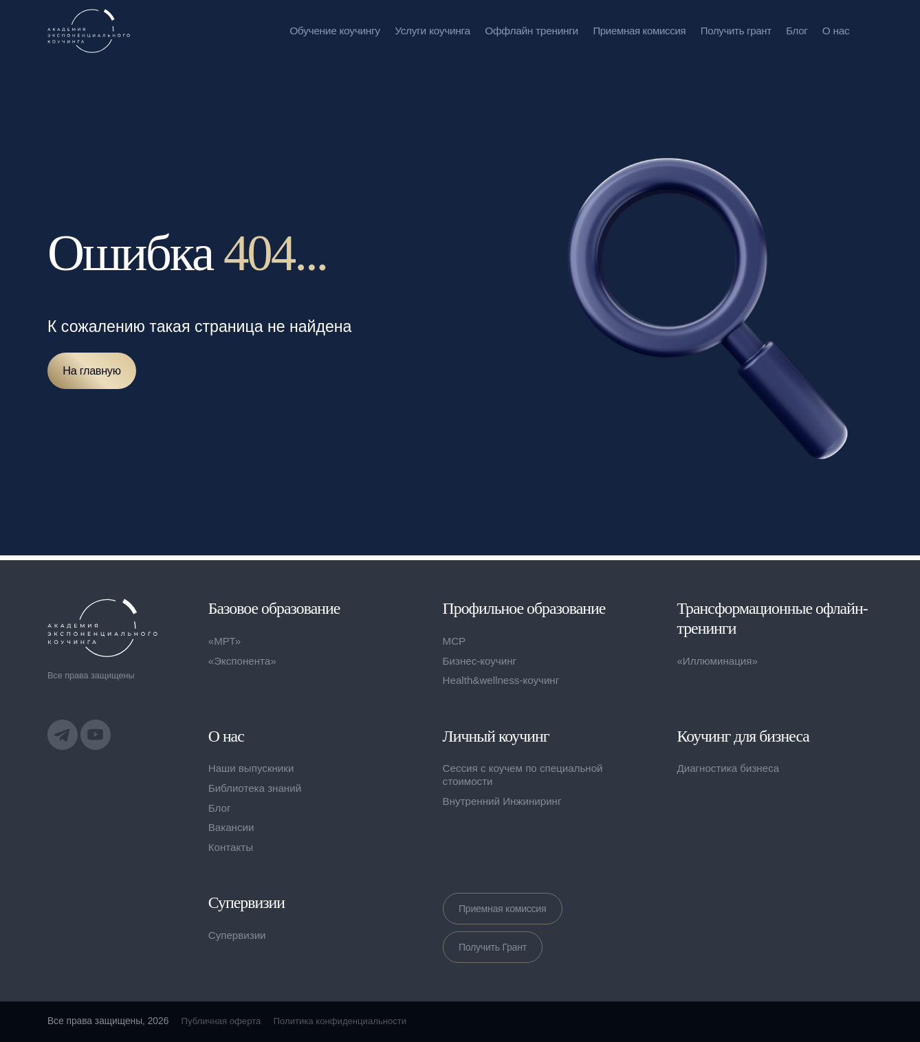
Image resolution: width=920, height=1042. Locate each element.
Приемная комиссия (635, 30)
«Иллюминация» (718, 661)
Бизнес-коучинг (481, 658)
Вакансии (232, 827)
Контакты (231, 847)
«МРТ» (225, 639)
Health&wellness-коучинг (504, 678)
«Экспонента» (243, 658)
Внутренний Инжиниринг (505, 801)
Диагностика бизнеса (730, 768)
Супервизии (238, 937)
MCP (455, 639)
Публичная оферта (223, 1021)
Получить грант (734, 30)
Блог (796, 30)
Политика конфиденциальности (347, 1021)
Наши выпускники (253, 768)
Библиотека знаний (256, 788)
